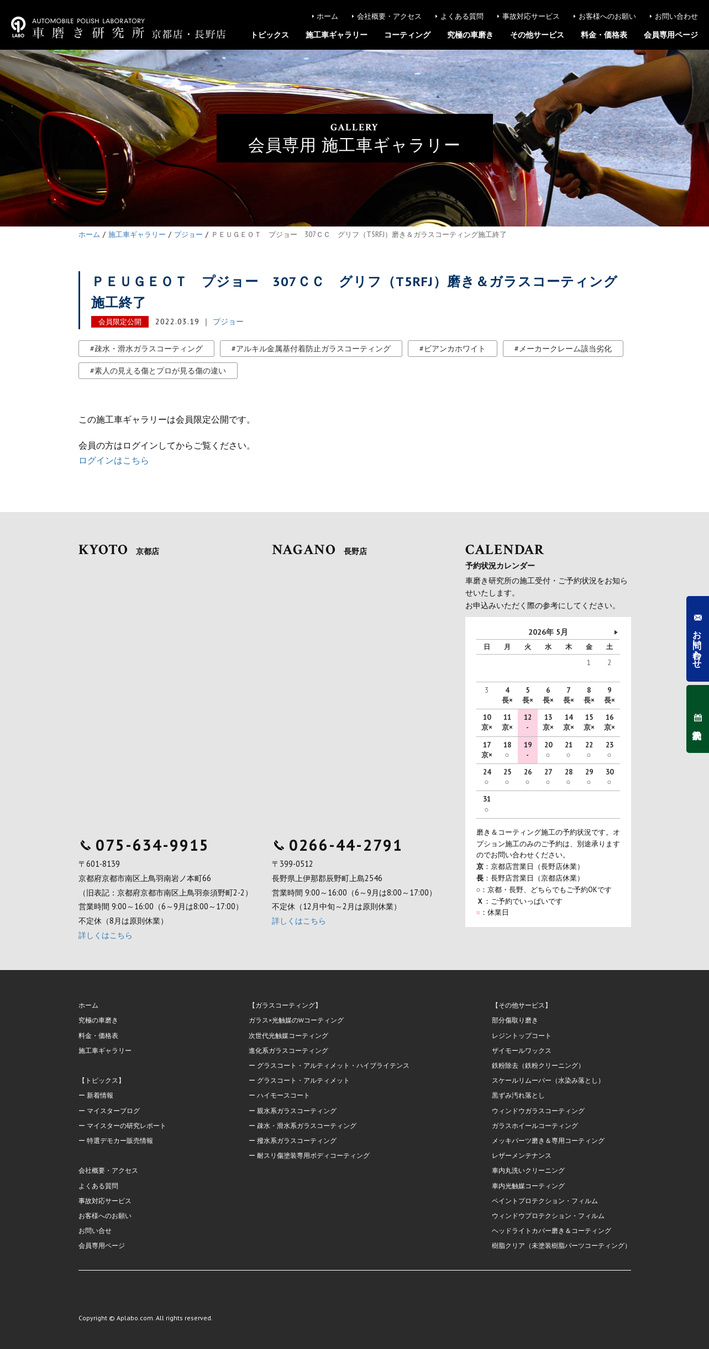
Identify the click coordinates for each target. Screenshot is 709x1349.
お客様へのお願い (607, 16)
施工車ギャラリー (336, 35)
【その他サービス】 (522, 1005)
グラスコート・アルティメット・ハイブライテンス (333, 1065)
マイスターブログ (113, 1110)
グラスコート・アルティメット (303, 1080)
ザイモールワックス (522, 1050)
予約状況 (697, 719)
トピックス (269, 35)
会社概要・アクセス (389, 16)
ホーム (327, 16)
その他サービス (537, 35)
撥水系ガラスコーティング (297, 1140)
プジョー (228, 321)
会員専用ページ (671, 35)
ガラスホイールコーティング (535, 1125)
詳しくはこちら (105, 935)
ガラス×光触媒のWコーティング (296, 1020)
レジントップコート (522, 1035)
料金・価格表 (604, 35)
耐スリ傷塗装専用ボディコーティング (313, 1155)
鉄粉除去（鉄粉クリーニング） (538, 1065)
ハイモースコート (283, 1095)
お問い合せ (95, 1230)
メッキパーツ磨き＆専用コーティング (548, 1140)
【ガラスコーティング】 (285, 1005)
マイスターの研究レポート (126, 1125)
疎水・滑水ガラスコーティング (148, 349)
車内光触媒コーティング (528, 1186)
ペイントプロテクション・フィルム (545, 1201)
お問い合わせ (676, 16)
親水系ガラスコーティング (297, 1110)
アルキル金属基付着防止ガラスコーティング (313, 349)
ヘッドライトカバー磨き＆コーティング (551, 1230)
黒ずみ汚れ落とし (518, 1095)
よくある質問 (462, 16)
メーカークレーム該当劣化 (565, 349)
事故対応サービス (531, 16)
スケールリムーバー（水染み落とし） (548, 1080)
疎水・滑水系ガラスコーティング (306, 1125)
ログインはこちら (113, 460)
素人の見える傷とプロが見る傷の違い (160, 371)
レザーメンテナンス (522, 1155)
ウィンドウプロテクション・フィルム (548, 1215)
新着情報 (100, 1095)
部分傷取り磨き (515, 1020)
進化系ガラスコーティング (288, 1050)
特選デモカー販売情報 (120, 1140)
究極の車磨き (470, 35)
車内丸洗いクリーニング (528, 1170)
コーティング (407, 35)
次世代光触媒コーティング (288, 1035)
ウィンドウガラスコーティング (538, 1110)
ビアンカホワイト (455, 349)
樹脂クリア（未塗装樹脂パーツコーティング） (561, 1245)
